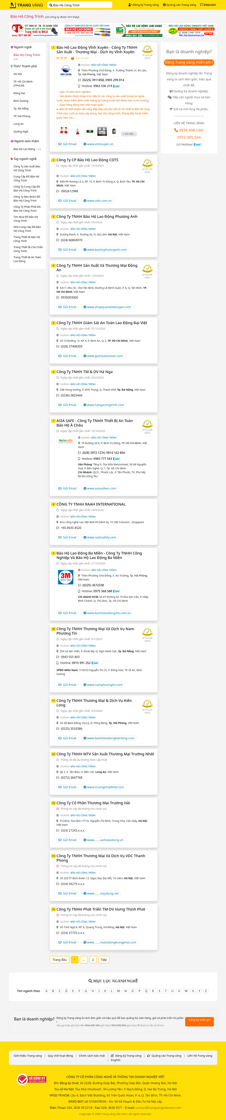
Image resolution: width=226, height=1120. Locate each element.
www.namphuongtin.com (103, 685)
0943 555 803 (70, 657)
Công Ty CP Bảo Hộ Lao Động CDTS (87, 159)
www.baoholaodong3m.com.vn (107, 613)
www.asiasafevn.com (99, 488)
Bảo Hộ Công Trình (64, 5)
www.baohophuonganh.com (105, 250)
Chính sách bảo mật (92, 1055)
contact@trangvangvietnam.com (158, 1108)
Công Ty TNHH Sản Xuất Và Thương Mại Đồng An (96, 267)
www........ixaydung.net (101, 893)
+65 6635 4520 (71, 528)
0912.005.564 (189, 137)
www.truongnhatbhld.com (103, 787)
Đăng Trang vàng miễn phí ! (189, 62)
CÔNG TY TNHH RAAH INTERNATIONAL (90, 504)
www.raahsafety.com (99, 537)
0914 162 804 (115, 453)
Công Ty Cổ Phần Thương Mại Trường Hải (93, 802)
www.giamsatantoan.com (103, 356)
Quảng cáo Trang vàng (179, 5)
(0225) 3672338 (93, 585)
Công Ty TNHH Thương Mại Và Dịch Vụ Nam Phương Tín (95, 631)
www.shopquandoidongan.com (107, 307)
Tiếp (104, 960)
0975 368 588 (102, 591)
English (115, 1060)
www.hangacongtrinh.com (103, 405)
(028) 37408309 (71, 346)
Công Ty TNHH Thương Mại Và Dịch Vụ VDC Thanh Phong (100, 858)
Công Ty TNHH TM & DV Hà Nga (84, 371)
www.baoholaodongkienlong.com (108, 738)
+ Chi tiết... (129, 133)
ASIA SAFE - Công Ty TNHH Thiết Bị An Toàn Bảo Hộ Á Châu (94, 423)
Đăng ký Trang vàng (143, 5)
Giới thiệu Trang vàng (28, 1055)
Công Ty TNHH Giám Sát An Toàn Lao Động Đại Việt (101, 322)
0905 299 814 (114, 80)
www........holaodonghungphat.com (109, 942)
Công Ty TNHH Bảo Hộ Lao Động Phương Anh (96, 216)
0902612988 (69, 191)
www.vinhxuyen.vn (98, 144)
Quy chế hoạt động (60, 1055)
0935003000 (69, 297)
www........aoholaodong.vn (103, 840)
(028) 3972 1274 (93, 453)
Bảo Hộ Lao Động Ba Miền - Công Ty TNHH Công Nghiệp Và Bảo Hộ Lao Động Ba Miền (99, 555)
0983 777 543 (102, 459)
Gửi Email (67, 144)
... (84, 960)
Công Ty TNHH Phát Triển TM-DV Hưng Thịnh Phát (100, 909)
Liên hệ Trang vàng (199, 1055)
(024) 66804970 (71, 240)
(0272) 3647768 (71, 777)
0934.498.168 (190, 130)
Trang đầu (59, 960)
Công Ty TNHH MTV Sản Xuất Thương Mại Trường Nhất (105, 753)
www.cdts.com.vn (97, 201)
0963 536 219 (102, 86)
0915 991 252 (81, 663)
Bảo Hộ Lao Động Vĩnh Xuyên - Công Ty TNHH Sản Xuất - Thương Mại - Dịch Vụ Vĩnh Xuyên (96, 49)
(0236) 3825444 (71, 395)
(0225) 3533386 (71, 729)
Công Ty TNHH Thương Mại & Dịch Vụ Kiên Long (94, 702)
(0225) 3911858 (93, 80)
